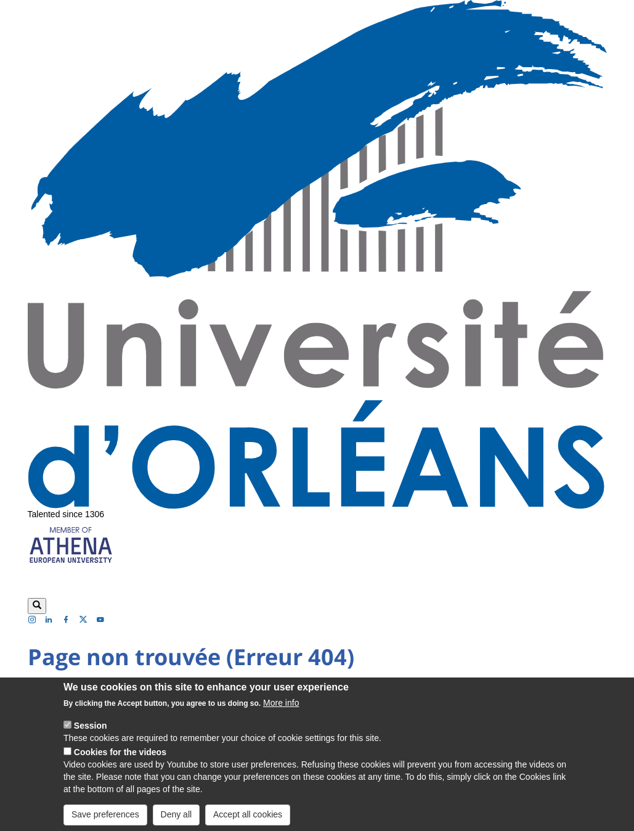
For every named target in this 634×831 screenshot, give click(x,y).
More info (281, 711)
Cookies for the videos (120, 761)
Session (90, 734)
